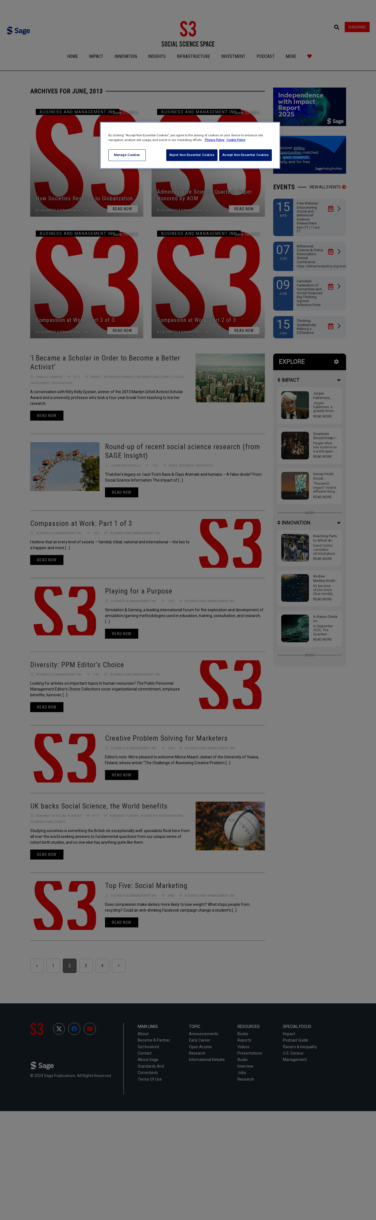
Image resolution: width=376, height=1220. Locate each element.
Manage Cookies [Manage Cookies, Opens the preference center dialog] (127, 155)
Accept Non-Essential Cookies (245, 155)
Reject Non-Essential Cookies (190, 155)
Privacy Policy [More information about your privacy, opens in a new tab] (215, 140)
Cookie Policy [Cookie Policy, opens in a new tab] (235, 140)
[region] (190, 145)
